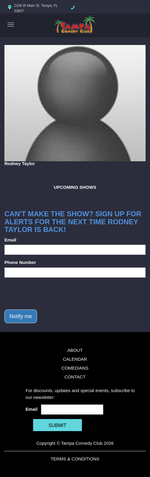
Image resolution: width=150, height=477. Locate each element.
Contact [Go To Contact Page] (75, 376)
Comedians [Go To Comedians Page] (75, 367)
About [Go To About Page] (75, 350)
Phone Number (20, 262)
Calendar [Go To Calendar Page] (75, 359)
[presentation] (49, 293)
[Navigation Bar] (10, 24)
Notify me (20, 316)
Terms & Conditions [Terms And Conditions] (75, 458)
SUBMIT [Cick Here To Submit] (57, 425)
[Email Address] (72, 410)
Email (10, 239)
